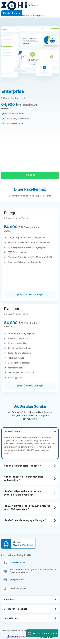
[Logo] (19, 5)
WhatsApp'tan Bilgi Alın (42, 633)
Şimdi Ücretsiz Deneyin (30, 294)
